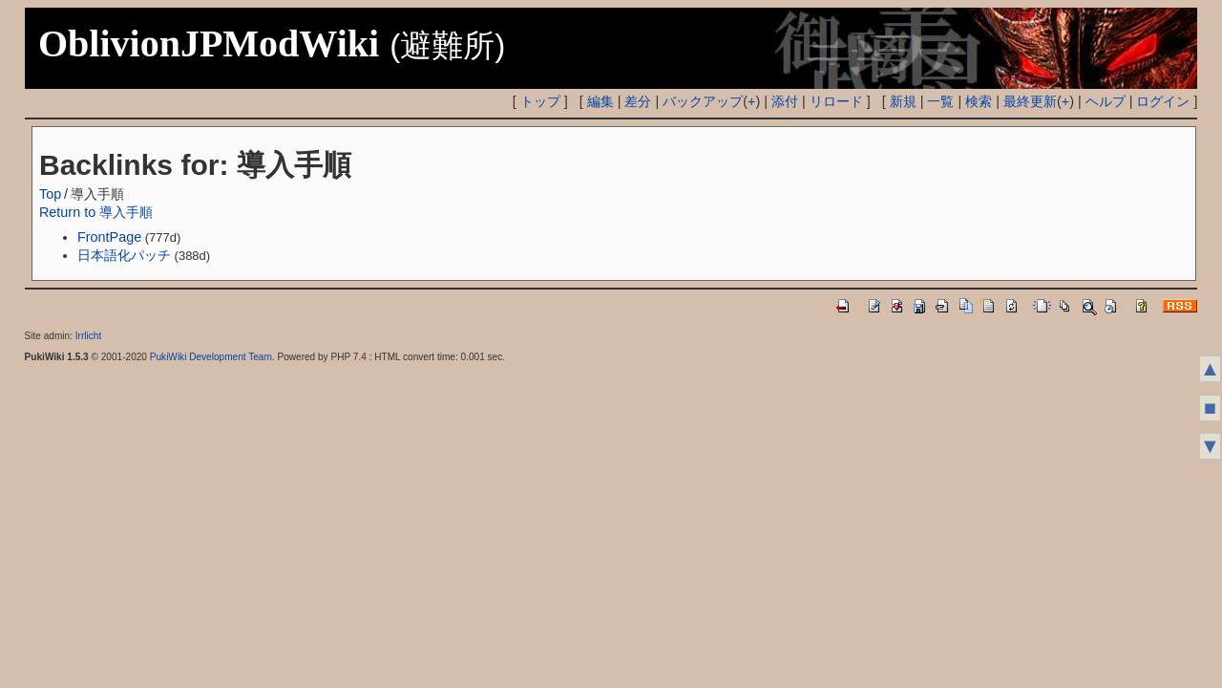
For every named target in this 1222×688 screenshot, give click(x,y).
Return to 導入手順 (96, 212)
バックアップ (703, 101)
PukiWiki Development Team (211, 357)
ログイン (1163, 101)
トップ (540, 101)
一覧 (940, 101)
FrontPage (109, 237)
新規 (903, 101)
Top (50, 194)
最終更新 (1030, 101)
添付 (784, 101)
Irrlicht (88, 336)
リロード (836, 101)
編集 (600, 101)
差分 (637, 101)
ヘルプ (1105, 101)
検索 (978, 101)
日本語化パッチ (124, 255)
